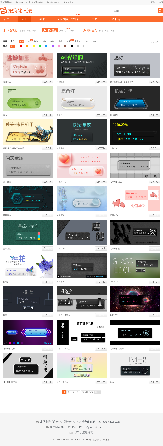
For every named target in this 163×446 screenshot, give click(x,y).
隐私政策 (106, 440)
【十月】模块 (116, 182)
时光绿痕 (60, 82)
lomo (87, 41)
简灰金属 (7, 182)
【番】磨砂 (61, 248)
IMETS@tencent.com (90, 427)
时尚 (52, 41)
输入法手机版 (6, 2)
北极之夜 (114, 148)
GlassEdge (114, 282)
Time (112, 382)
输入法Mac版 (21, 2)
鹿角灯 (59, 115)
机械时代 (114, 115)
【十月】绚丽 (9, 349)
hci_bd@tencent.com (109, 421)
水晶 (60, 41)
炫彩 (72, 30)
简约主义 (91, 30)
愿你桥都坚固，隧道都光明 (121, 82)
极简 (101, 30)
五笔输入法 (68, 2)
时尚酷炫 (51, 30)
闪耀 (69, 41)
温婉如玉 (7, 82)
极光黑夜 (60, 148)
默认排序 (155, 42)
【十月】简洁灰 (63, 315)
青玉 (5, 115)
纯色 (107, 30)
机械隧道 (7, 215)
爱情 (34, 30)
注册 (161, 2)
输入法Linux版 (53, 2)
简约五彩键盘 (62, 382)
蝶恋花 (6, 282)
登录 (153, 2)
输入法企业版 (37, 2)
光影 (44, 41)
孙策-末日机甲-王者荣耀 (13, 148)
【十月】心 (61, 182)
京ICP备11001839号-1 (83, 440)
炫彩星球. (114, 315)
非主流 (78, 41)
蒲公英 (22, 30)
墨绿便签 (7, 248)
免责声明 (97, 440)
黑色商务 (60, 282)
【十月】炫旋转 (117, 349)
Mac (95, 41)
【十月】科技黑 (10, 382)
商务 (112, 30)
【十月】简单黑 (63, 349)
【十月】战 (115, 248)
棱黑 (5, 315)
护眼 (29, 30)
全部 (12, 41)
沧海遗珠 (60, 215)
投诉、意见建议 (84, 432)
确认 (97, 392)
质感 (61, 30)
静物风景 (12, 30)
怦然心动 (114, 215)
